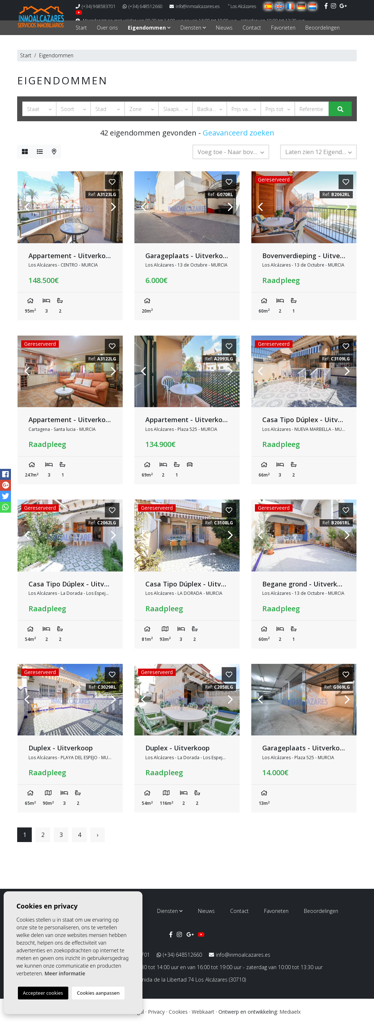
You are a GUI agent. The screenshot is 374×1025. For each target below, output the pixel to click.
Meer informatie (65, 973)
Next (113, 207)
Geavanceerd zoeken (238, 133)
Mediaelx (290, 1011)
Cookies (178, 1011)
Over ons (107, 27)
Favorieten (283, 27)
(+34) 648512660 (143, 6)
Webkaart (203, 1011)
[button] (39, 109)
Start (81, 27)
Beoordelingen (322, 27)
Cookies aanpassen (98, 993)
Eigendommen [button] (149, 27)
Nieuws (224, 27)
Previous (27, 207)
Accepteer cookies (43, 993)
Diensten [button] (193, 27)
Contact (252, 27)
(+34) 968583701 (96, 6)
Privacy (156, 1011)
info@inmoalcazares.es (194, 6)
